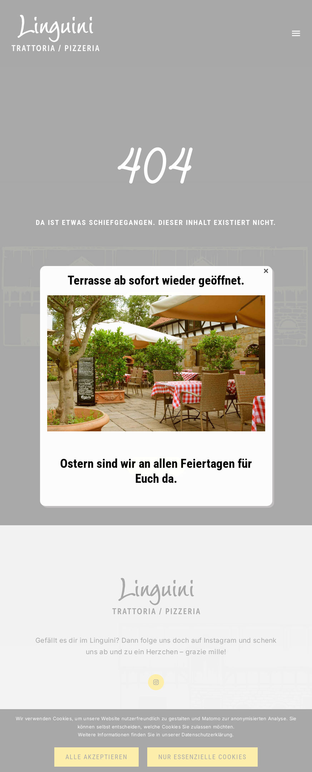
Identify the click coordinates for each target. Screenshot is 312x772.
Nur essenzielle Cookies (202, 757)
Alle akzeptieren (96, 757)
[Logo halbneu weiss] (55, 18)
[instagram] (156, 682)
